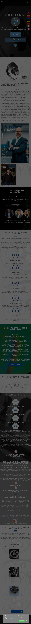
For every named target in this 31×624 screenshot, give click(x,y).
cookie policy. (14, 618)
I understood (21, 620)
